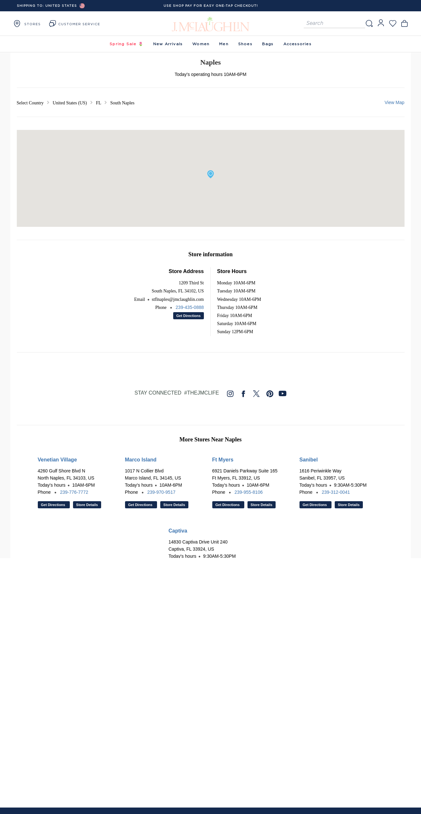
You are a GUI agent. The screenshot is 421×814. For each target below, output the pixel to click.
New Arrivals (168, 44)
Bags (268, 44)
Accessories (297, 44)
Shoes (245, 44)
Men (223, 44)
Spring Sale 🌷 (126, 44)
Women (200, 44)
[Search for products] (334, 23)
